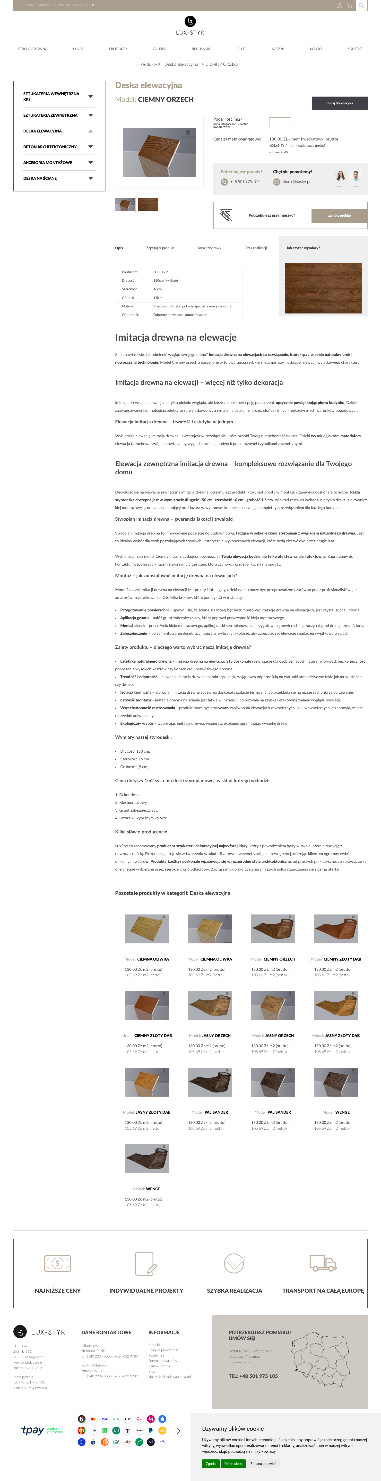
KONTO (316, 49)
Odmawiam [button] (233, 1464)
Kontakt (355, 49)
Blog (241, 49)
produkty (118, 49)
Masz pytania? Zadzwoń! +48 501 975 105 (61, 5)
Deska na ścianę (40, 179)
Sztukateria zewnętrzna (50, 115)
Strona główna (32, 49)
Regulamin (202, 49)
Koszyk (278, 49)
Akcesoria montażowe (47, 163)
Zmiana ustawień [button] (264, 1464)
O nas (78, 49)
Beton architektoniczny (50, 147)
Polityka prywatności (163, 1350)
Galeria (159, 49)
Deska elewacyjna (42, 131)
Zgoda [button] (211, 1464)
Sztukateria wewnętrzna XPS (51, 97)
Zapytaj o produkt (160, 248)
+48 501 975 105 (245, 182)
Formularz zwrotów (162, 1361)
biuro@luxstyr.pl (296, 182)
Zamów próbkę (159, 1366)
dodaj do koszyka (340, 103)
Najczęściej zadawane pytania (170, 1377)
